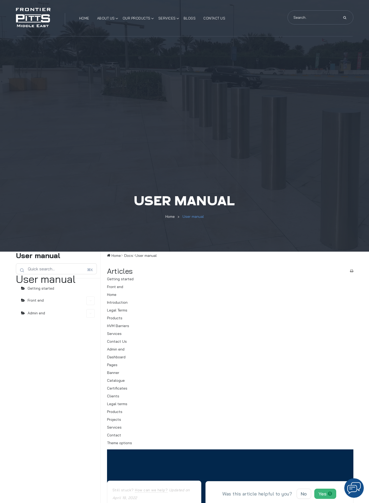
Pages (112, 364)
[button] (354, 488)
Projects (114, 419)
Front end (61, 300)
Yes (325, 494)
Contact (114, 435)
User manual (193, 216)
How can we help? (151, 490)
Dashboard (116, 357)
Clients (113, 396)
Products (114, 318)
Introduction (117, 302)
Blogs (190, 18)
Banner (113, 372)
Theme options (119, 443)
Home (84, 18)
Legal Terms (117, 310)
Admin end (61, 313)
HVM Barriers (118, 325)
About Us (106, 18)
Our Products (137, 18)
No (304, 494)
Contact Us (214, 18)
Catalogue (116, 380)
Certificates (117, 388)
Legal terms (117, 404)
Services (167, 18)
